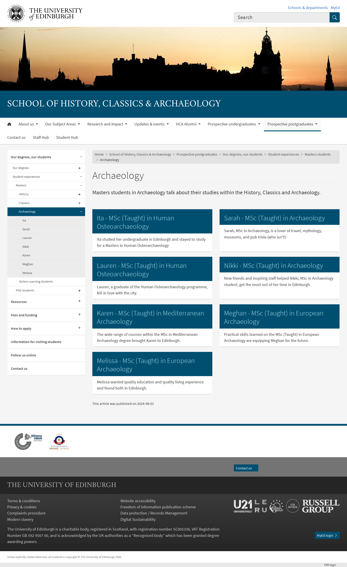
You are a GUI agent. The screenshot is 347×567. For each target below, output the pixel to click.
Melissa (27, 273)
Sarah (26, 229)
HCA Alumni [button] (186, 124)
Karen (26, 255)
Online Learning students (36, 281)
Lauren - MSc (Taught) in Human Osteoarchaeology (142, 270)
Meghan (27, 264)
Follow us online (23, 355)
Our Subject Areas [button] (61, 124)
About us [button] (27, 124)
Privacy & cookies (22, 506)
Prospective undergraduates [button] (232, 124)
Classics (24, 203)
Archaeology (27, 211)
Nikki (25, 247)
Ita (24, 220)
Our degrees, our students (31, 157)
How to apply (21, 328)
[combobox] (282, 17)
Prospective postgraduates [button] (291, 124)
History (24, 194)
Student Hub (67, 137)
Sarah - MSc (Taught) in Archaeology (274, 217)
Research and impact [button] (105, 124)
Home (99, 154)
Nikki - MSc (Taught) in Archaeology (273, 265)
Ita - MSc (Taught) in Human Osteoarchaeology (135, 222)
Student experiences (26, 177)
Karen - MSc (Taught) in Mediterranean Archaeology (150, 317)
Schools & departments (308, 7)
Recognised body (148, 535)
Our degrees (21, 168)
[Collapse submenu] (81, 157)
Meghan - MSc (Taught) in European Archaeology (273, 317)
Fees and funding (24, 315)
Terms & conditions (23, 500)
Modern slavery (20, 519)
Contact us (16, 137)
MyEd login (327, 535)
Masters (21, 185)
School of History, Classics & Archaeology (140, 154)
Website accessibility (138, 500)
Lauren (27, 238)
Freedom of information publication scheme (158, 506)
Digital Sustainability (138, 519)
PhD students (25, 290)
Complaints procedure (26, 513)
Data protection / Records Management (153, 513)
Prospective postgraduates (197, 154)
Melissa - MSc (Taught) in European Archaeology (146, 365)
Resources (19, 301)
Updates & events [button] (149, 124)
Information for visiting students (36, 341)
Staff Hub (41, 137)
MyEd (335, 7)
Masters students (318, 154)
